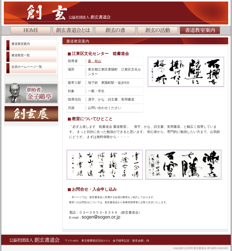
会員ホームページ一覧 (26, 66)
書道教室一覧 (20, 55)
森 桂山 (94, 61)
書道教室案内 (20, 44)
